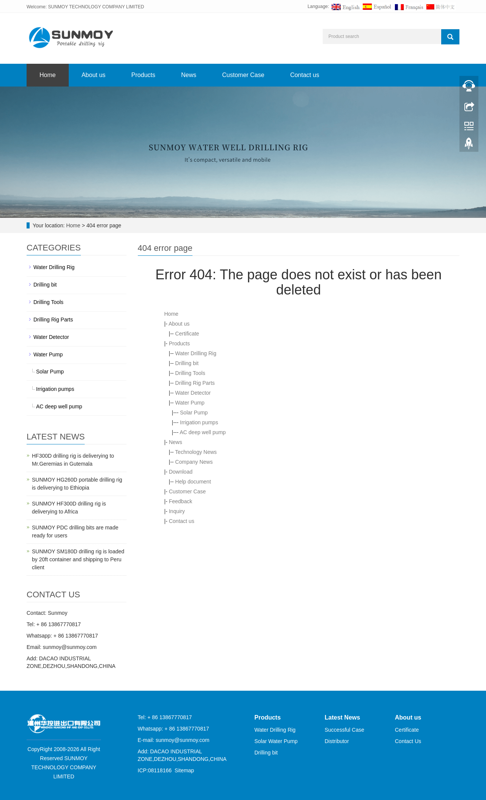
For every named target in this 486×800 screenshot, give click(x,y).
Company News (194, 462)
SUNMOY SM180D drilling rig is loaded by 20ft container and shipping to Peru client (78, 559)
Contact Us (408, 741)
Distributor (337, 741)
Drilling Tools (190, 373)
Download (181, 472)
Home (47, 75)
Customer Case (243, 75)
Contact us (304, 75)
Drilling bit (186, 363)
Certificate (187, 334)
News (188, 75)
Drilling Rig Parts (195, 383)
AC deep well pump (203, 432)
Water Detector (193, 393)
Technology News (196, 452)
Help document (193, 482)
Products (143, 75)
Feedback (180, 501)
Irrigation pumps (199, 422)
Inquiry (177, 511)
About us (94, 75)
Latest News (342, 717)
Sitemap (184, 770)
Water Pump (189, 403)
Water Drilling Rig (195, 353)
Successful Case (344, 730)
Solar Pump (194, 412)
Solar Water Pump (276, 741)
